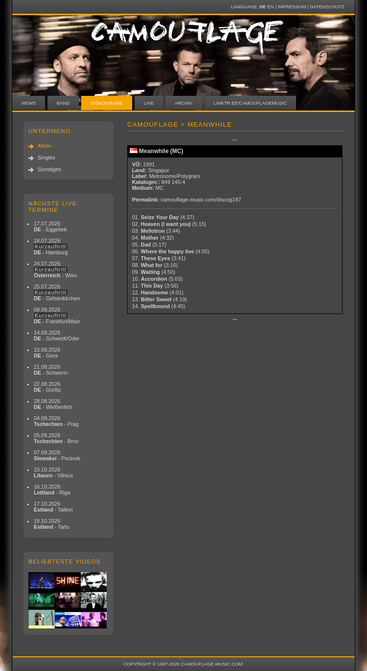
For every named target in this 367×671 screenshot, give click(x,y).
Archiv (183, 103)
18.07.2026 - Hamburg (51, 246)
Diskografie (106, 103)
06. (170, 251)
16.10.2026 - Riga (52, 489)
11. (155, 286)
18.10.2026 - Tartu (51, 524)
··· (234, 140)
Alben (44, 146)
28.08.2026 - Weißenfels (53, 404)
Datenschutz (327, 6)
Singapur (158, 170)
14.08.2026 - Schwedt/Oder (57, 335)
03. (156, 231)
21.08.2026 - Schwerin (51, 370)
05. (149, 244)
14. (158, 306)
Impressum (291, 6)
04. (153, 238)
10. (157, 279)
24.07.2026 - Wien (55, 269)
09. (153, 272)
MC (159, 188)
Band (63, 103)
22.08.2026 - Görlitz (47, 387)
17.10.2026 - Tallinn (53, 507)
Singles (46, 157)
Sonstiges (49, 169)
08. (155, 265)
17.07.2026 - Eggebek (50, 226)
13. (159, 299)
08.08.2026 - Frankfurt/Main (57, 315)
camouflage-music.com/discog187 (201, 199)
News (29, 103)
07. (158, 258)
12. (158, 292)
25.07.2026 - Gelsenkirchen (57, 292)
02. (169, 224)
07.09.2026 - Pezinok (57, 455)
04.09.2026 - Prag (56, 421)
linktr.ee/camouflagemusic (250, 103)
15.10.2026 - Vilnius (53, 472)
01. (163, 217)
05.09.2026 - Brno (56, 438)
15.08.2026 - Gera (47, 352)
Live (149, 103)
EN (270, 6)
